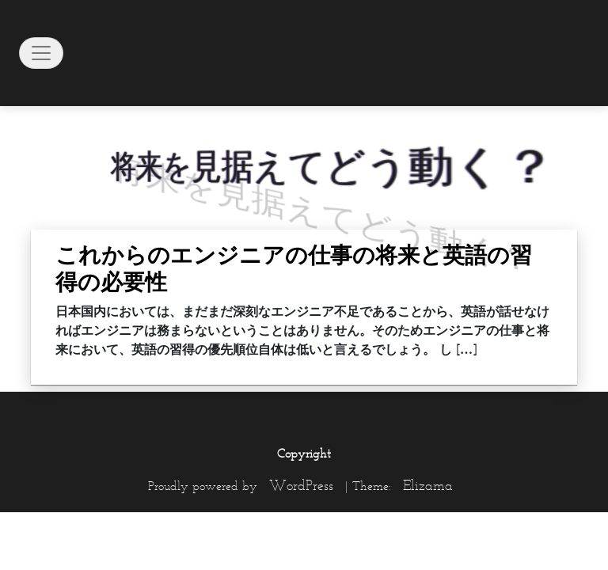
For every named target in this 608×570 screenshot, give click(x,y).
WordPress (301, 485)
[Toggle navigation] (41, 53)
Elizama (428, 485)
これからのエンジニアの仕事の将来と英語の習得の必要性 (293, 268)
